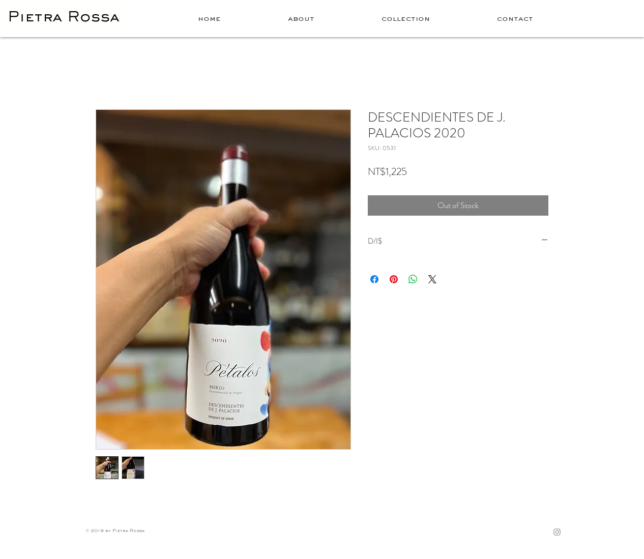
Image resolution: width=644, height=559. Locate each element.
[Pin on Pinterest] (394, 279)
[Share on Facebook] (374, 279)
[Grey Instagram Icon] (557, 532)
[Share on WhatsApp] (413, 279)
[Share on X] (432, 279)
